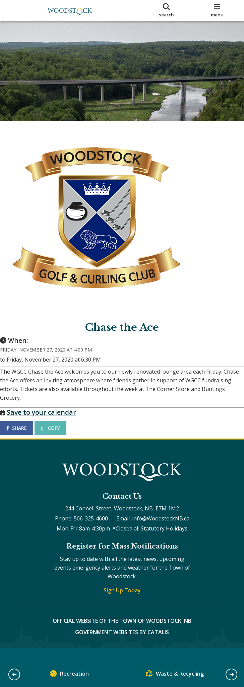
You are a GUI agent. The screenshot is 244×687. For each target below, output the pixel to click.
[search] (166, 10)
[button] (14, 674)
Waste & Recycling (175, 675)
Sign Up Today (122, 603)
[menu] (217, 10)
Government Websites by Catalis (122, 645)
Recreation (69, 675)
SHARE (23, 434)
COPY (57, 434)
